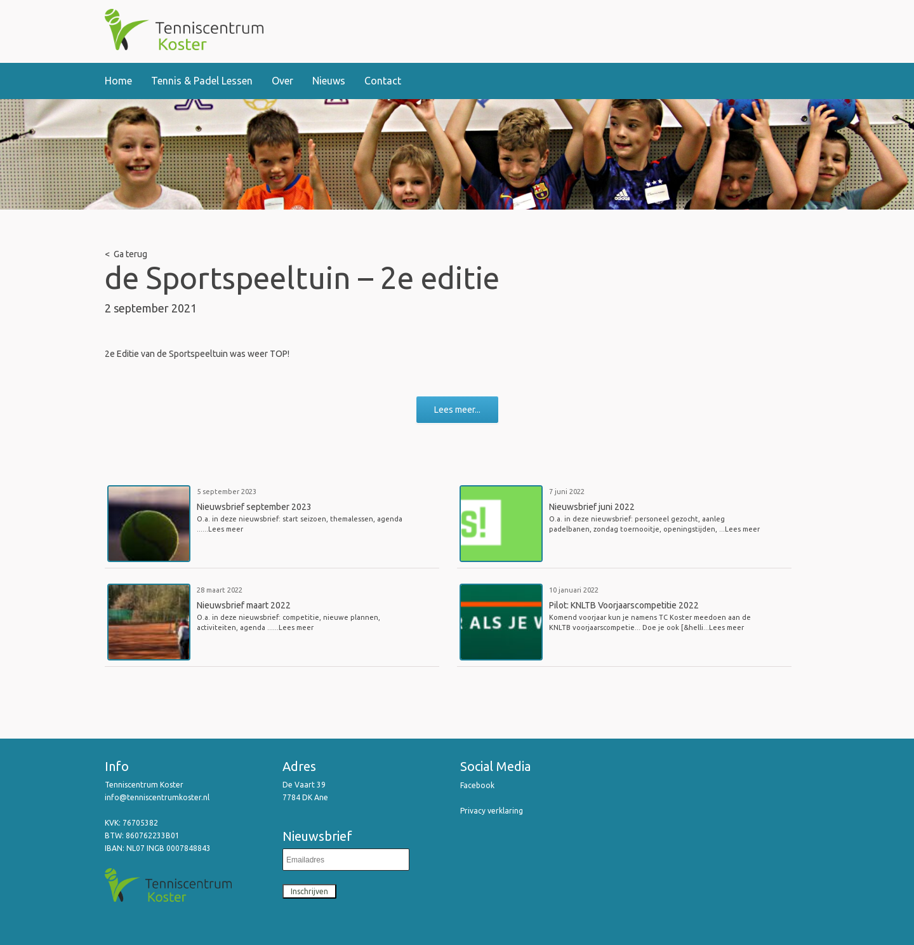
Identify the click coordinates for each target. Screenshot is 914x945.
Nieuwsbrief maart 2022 (244, 605)
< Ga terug (126, 254)
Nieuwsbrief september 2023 (254, 507)
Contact (382, 80)
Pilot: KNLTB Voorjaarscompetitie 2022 (624, 605)
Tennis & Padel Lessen (202, 80)
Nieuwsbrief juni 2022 (592, 507)
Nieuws (328, 80)
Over (282, 80)
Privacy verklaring (491, 811)
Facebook (477, 785)
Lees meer (225, 529)
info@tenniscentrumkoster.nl (158, 797)
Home (118, 80)
